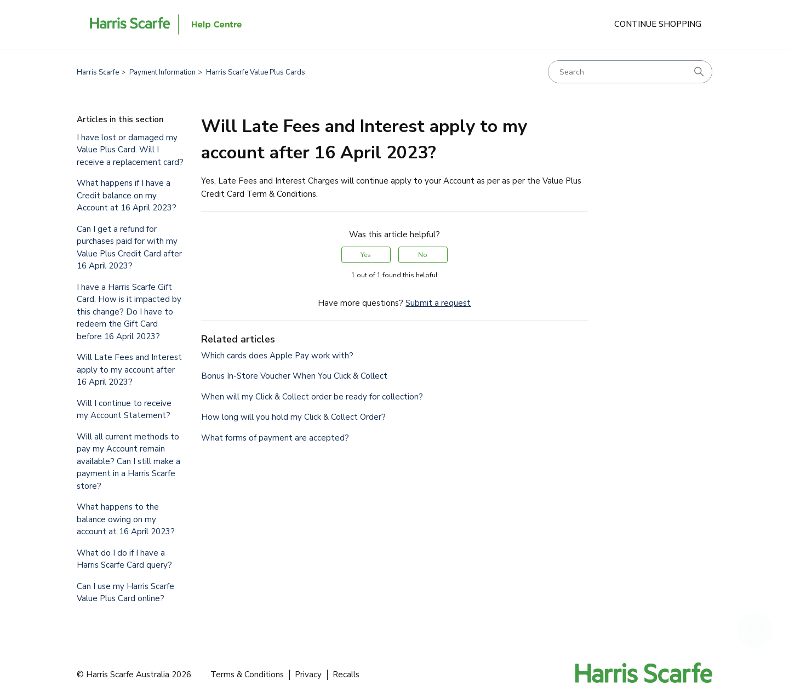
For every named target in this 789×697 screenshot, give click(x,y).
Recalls (346, 674)
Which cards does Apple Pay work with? (277, 355)
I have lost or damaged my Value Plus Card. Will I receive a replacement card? (130, 150)
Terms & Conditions (247, 674)
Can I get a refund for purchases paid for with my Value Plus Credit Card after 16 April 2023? (129, 248)
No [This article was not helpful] (422, 254)
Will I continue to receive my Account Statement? (124, 409)
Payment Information (162, 72)
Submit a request (438, 303)
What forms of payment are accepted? (275, 437)
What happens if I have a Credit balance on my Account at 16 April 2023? (126, 195)
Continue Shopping (657, 24)
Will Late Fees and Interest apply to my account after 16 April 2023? (129, 369)
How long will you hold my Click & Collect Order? (293, 417)
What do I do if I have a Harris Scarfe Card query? (124, 559)
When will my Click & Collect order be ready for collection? (312, 396)
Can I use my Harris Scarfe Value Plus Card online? (125, 592)
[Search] (630, 72)
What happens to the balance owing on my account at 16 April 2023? (126, 519)
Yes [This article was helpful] (366, 254)
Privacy (308, 674)
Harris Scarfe (98, 72)
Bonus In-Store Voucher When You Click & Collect (294, 375)
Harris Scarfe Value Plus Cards (255, 72)
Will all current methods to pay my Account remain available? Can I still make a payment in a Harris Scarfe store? (128, 461)
